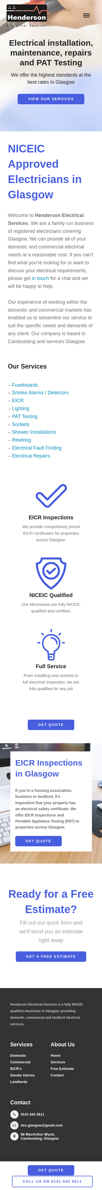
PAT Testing (25, 416)
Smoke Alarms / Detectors (40, 392)
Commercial (20, 1062)
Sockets (20, 424)
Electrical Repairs (31, 456)
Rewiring (21, 440)
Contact (57, 1075)
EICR (18, 400)
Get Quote (51, 725)
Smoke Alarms (22, 1075)
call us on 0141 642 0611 (52, 1181)
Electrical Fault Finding (36, 448)
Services (58, 1062)
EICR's (15, 1069)
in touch (40, 278)
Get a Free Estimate (51, 956)
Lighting (20, 408)
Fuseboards (25, 385)
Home (55, 1055)
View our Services (51, 99)
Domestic (18, 1055)
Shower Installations (34, 432)
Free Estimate (62, 1069)
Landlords (18, 1082)
